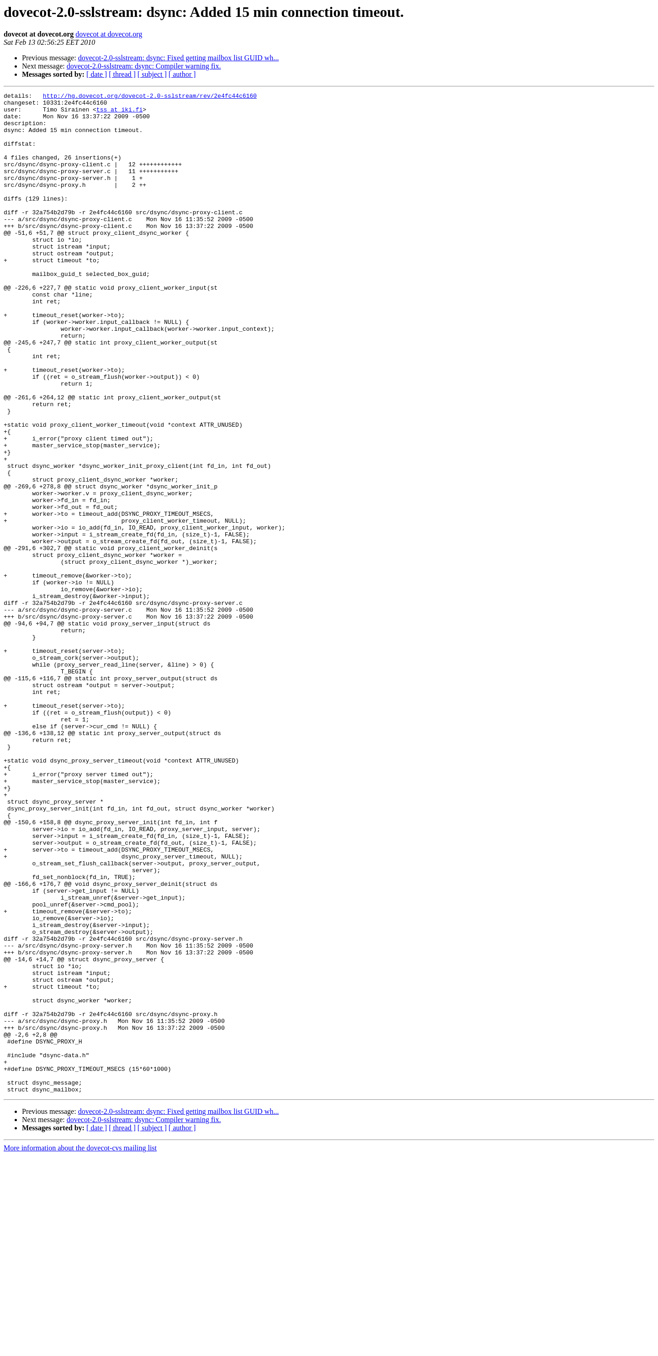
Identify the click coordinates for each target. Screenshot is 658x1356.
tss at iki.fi (119, 113)
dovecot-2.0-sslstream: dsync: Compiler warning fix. (144, 66)
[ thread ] (122, 74)
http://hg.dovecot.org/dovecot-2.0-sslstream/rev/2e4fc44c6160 (150, 97)
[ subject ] (152, 74)
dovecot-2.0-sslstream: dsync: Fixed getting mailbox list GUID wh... (178, 58)
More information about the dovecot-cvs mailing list (80, 1348)
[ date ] (96, 74)
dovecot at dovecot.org (108, 34)
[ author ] (182, 74)
